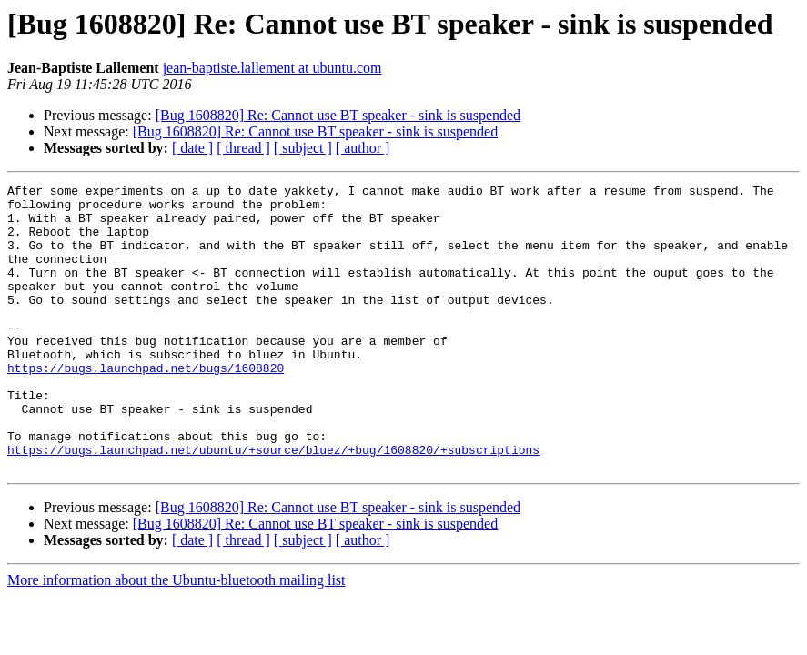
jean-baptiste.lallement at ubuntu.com (272, 68)
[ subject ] (303, 148)
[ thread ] (243, 148)
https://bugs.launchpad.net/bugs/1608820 (145, 406)
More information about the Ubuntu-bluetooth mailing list (176, 637)
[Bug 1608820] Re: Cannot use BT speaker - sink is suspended (338, 115)
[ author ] (363, 148)
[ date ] (192, 148)
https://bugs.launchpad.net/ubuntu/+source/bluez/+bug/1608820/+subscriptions (273, 504)
